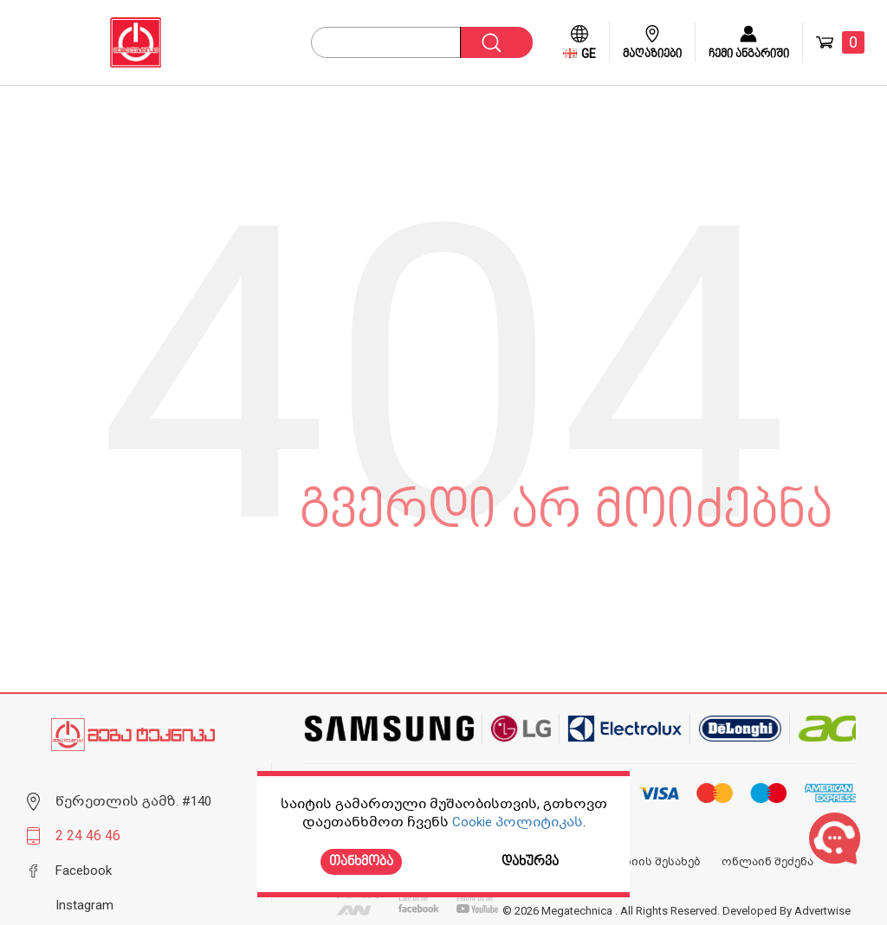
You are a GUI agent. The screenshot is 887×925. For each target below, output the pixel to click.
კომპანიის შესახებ (644, 862)
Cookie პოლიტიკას (517, 822)
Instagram (84, 905)
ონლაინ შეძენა (767, 862)
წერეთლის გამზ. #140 (133, 801)
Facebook (83, 870)
